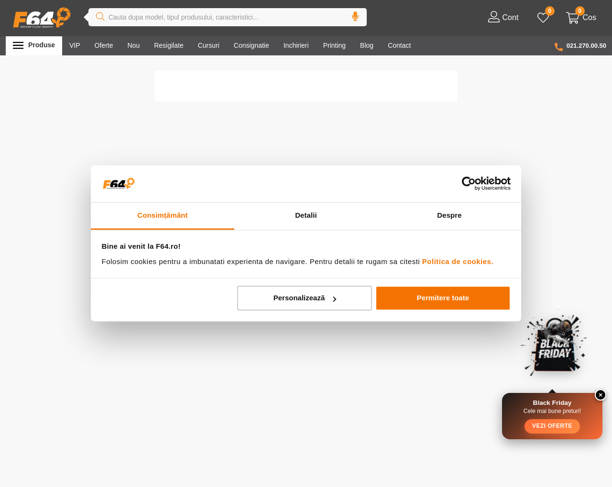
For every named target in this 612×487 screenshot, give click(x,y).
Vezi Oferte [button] (552, 426)
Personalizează (305, 298)
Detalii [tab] (306, 215)
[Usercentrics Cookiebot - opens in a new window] (469, 184)
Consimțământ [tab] (162, 215)
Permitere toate (443, 298)
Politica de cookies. (457, 261)
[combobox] (227, 17)
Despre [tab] (449, 215)
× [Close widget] (600, 395)
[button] (355, 18)
